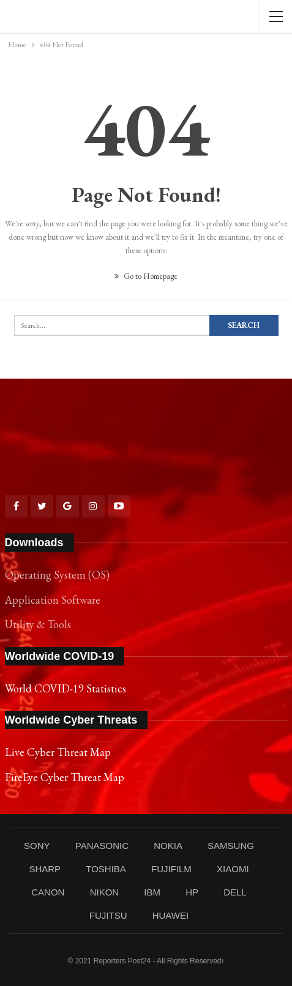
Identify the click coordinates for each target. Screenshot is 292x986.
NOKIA (168, 845)
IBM (152, 892)
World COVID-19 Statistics (65, 688)
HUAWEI (170, 915)
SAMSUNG (231, 845)
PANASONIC (102, 845)
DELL (235, 892)
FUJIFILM (171, 869)
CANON (47, 892)
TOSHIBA (106, 869)
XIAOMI (233, 869)
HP (191, 892)
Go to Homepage (146, 276)
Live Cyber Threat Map (58, 752)
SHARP (45, 869)
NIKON (104, 892)
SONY (37, 845)
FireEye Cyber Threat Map (64, 777)
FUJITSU (108, 915)
